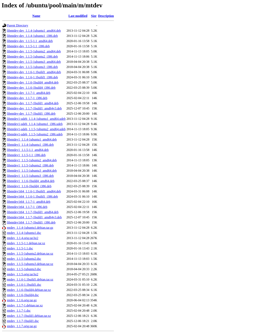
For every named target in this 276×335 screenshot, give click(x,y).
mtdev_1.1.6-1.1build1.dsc (24, 284)
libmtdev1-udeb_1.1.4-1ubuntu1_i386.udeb (35, 124)
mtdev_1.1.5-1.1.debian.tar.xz (26, 243)
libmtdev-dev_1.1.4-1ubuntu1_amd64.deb (34, 30)
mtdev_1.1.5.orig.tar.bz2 (22, 274)
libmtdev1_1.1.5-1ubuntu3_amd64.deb (32, 170)
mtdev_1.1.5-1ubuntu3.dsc (24, 269)
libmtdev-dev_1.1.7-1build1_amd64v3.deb (34, 108)
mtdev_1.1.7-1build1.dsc (23, 321)
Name (36, 16)
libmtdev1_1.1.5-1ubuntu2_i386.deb (30, 165)
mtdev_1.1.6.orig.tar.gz (22, 300)
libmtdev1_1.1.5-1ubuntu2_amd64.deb (32, 160)
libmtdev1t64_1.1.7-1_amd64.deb (28, 201)
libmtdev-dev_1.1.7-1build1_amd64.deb (32, 103)
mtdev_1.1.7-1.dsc (19, 310)
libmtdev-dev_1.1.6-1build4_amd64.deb (32, 82)
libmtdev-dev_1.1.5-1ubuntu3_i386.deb (32, 67)
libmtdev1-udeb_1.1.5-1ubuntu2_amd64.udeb (36, 129)
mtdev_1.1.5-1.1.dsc (20, 248)
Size (94, 16)
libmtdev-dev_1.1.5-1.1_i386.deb (28, 46)
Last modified (77, 16)
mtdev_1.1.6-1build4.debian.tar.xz (29, 290)
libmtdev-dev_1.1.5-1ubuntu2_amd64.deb (34, 51)
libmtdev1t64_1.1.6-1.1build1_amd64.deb (34, 191)
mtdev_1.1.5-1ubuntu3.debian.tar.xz (30, 264)
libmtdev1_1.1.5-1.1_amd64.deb (28, 150)
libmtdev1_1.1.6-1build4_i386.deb (29, 186)
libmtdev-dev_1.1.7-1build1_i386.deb (31, 113)
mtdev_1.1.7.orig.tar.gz (22, 326)
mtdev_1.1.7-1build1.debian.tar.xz (29, 315)
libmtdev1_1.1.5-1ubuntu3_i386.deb (30, 175)
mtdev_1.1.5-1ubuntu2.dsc (24, 258)
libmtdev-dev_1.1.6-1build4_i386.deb (31, 87)
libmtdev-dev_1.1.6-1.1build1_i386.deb (32, 77)
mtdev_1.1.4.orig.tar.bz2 (22, 238)
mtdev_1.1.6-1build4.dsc (23, 295)
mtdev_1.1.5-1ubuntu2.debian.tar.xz (30, 253)
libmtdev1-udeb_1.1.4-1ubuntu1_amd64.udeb (36, 118)
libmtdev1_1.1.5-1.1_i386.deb (26, 155)
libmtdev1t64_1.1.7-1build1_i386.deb (31, 222)
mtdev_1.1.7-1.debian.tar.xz (25, 305)
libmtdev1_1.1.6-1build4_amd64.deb (30, 181)
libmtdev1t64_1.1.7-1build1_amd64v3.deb (34, 217)
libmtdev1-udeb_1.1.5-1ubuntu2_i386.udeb (35, 134)
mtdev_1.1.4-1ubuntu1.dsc (24, 233)
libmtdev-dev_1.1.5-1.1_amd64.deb (30, 41)
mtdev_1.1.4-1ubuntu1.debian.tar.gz (30, 227)
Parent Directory (17, 25)
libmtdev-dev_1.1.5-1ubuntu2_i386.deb (32, 56)
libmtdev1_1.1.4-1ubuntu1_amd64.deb (32, 139)
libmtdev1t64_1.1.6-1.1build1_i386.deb (32, 196)
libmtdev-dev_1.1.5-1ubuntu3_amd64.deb (34, 61)
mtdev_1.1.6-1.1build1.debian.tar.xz (30, 279)
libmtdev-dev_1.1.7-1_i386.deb (27, 98)
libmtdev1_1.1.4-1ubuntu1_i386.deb (30, 144)
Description (106, 16)
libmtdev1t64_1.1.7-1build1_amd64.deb (32, 212)
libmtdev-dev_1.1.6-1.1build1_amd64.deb (34, 72)
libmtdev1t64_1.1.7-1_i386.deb (27, 207)
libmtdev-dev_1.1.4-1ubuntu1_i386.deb (32, 35)
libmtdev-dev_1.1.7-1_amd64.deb (28, 93)
